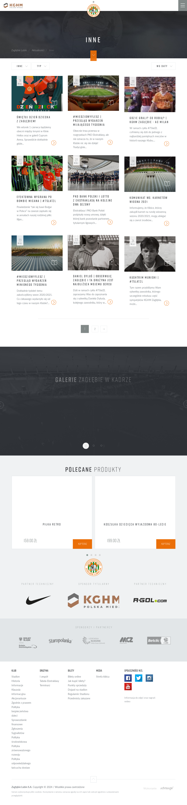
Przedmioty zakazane (79, 698)
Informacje (17, 685)
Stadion (16, 676)
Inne (20, 66)
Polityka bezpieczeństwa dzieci (20, 711)
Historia (16, 681)
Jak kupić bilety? (76, 681)
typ (39, 66)
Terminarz (45, 685)
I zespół (44, 676)
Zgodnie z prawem (21, 702)
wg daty (162, 66)
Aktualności (38, 50)
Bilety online (74, 676)
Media (99, 670)
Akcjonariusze (19, 698)
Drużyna (44, 670)
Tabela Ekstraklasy (49, 681)
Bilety (71, 670)
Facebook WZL (128, 678)
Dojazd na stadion (77, 689)
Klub (14, 670)
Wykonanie (150, 788)
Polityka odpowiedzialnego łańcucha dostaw (21, 763)
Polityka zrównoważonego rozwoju (21, 750)
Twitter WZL (138, 678)
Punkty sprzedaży (77, 685)
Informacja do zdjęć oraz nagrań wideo (139, 699)
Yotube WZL (128, 686)
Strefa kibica (102, 676)
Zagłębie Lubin (19, 50)
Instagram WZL (149, 678)
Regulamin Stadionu (78, 694)
